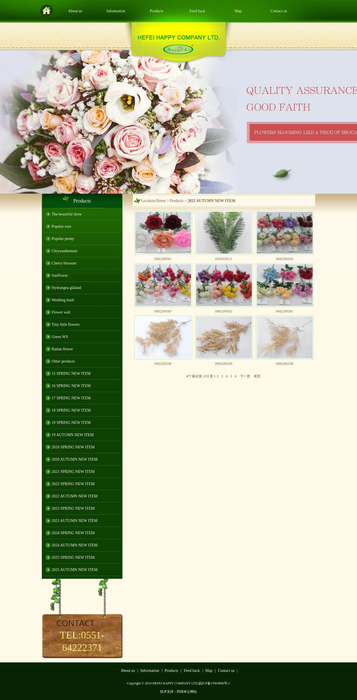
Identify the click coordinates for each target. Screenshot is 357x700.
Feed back (197, 11)
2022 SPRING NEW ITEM (73, 484)
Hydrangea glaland (66, 288)
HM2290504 (284, 259)
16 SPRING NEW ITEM (71, 386)
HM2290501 (284, 311)
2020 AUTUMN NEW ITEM (75, 459)
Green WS (60, 337)
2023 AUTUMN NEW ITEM (75, 521)
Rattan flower (62, 349)
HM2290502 (223, 311)
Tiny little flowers (66, 324)
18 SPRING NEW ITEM (71, 410)
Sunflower (60, 275)
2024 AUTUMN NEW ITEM (75, 545)
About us (75, 11)
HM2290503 (162, 311)
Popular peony (63, 239)
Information (116, 11)
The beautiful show (67, 214)
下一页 (245, 376)
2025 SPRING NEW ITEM (73, 557)
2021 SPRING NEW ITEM (73, 472)
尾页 (257, 376)
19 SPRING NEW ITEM (71, 423)
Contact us (279, 11)
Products (156, 11)
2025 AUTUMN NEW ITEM (75, 570)
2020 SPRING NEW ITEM (73, 447)
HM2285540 (162, 364)
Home (161, 201)
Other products (63, 361)
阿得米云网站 (187, 692)
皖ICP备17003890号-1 (214, 683)
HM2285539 (223, 364)
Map (238, 11)
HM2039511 (223, 259)
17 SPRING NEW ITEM (71, 398)
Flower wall (61, 312)
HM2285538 (284, 364)
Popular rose (61, 226)
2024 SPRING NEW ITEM (73, 533)
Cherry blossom (64, 263)
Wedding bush (63, 300)
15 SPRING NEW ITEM (71, 373)
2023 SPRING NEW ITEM (73, 508)
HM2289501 (162, 259)
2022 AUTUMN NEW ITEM (75, 496)
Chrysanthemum (65, 251)
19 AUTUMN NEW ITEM (73, 435)
